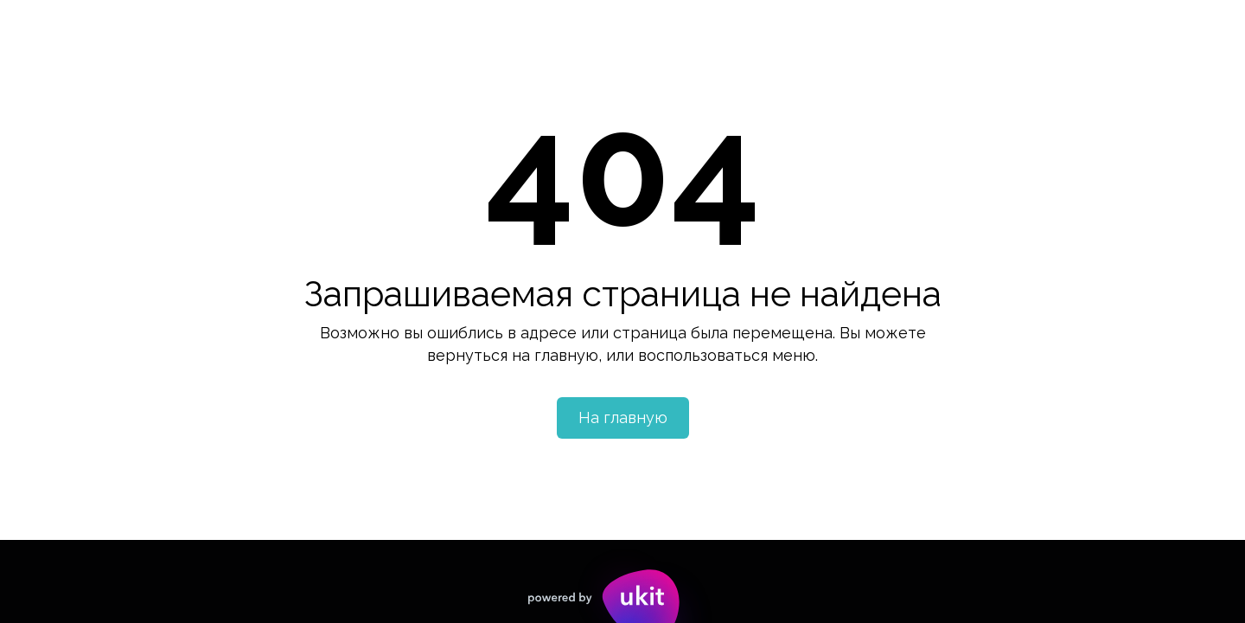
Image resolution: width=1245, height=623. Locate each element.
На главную (622, 417)
